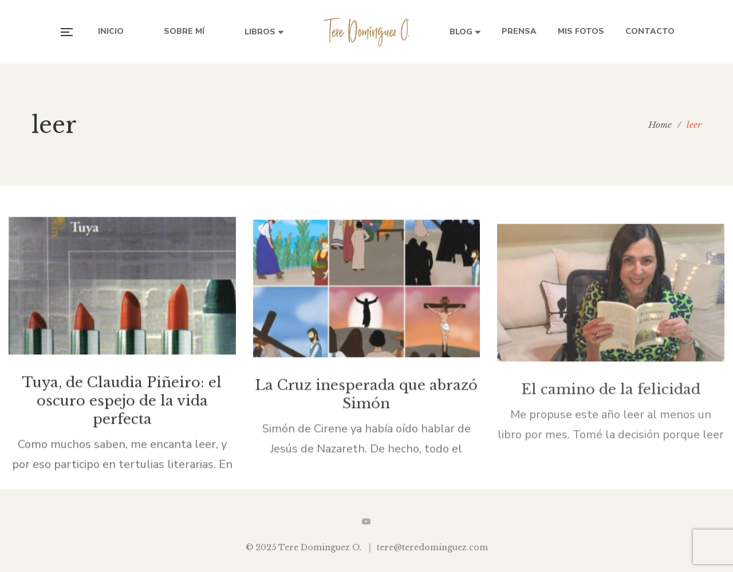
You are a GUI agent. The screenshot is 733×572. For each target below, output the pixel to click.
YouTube (366, 522)
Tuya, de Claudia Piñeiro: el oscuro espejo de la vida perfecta (122, 405)
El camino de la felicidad (610, 398)
